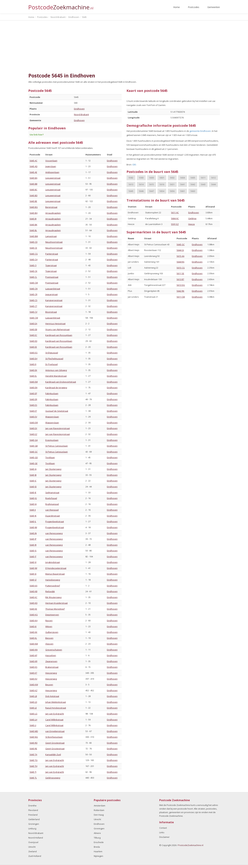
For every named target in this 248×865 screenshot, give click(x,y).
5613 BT (180, 279)
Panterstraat (51, 253)
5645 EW (34, 422)
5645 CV (33, 311)
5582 (131, 177)
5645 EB (33, 329)
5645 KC (33, 597)
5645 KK (33, 632)
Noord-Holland (35, 837)
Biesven (49, 638)
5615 (151, 184)
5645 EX (33, 428)
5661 (182, 191)
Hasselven (50, 655)
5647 (151, 191)
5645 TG (33, 760)
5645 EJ (33, 364)
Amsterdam (99, 805)
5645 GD (34, 457)
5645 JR (33, 544)
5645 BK (33, 224)
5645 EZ (33, 434)
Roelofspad (51, 498)
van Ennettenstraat (54, 731)
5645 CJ (33, 265)
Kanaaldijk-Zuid (53, 754)
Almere (97, 833)
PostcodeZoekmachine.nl (190, 845)
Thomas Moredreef (55, 608)
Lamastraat (51, 236)
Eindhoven (79, 108)
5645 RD (33, 742)
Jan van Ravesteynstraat (57, 428)
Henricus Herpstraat (55, 323)
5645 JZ (33, 579)
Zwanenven (51, 661)
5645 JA (33, 469)
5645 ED (33, 341)
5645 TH (33, 766)
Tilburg (97, 837)
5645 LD (33, 702)
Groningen (33, 823)
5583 (141, 177)
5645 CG (34, 253)
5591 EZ (175, 224)
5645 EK (33, 370)
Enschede (99, 842)
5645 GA (34, 440)
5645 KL (33, 638)
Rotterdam (99, 810)
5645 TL (33, 777)
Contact (163, 827)
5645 (131, 191)
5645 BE (33, 201)
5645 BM (34, 236)
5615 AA (180, 256)
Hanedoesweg (52, 579)
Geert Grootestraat (54, 742)
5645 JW (33, 568)
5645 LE (33, 707)
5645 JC (33, 480)
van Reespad (52, 509)
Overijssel (33, 842)
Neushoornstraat (54, 242)
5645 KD (33, 603)
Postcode (60, 5)
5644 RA (180, 261)
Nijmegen (98, 856)
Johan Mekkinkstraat (55, 702)
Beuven (49, 684)
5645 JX (33, 573)
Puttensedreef (52, 585)
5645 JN (33, 533)
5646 (141, 191)
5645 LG (33, 713)
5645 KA (33, 585)
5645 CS (33, 300)
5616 (162, 184)
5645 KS (33, 667)
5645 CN (33, 288)
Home (176, 7)
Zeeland (32, 851)
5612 (213, 177)
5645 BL (33, 230)
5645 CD (33, 242)
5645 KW (34, 684)
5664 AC (175, 218)
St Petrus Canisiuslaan (56, 445)
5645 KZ (33, 690)
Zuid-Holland (34, 856)
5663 (193, 191)
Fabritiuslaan (51, 393)
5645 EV (33, 416)
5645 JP (33, 539)
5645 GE (33, 463)
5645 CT (33, 306)
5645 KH (33, 620)
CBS (134, 164)
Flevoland (33, 810)
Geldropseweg (52, 777)
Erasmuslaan (51, 440)
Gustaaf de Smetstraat (56, 410)
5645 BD (33, 195)
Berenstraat (51, 207)
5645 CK (33, 271)
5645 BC (33, 189)
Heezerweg (51, 672)
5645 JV (33, 562)
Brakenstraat (51, 667)
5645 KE (33, 608)
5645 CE (33, 247)
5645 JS (33, 550)
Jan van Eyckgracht (54, 713)
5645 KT (33, 672)
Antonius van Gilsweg (56, 370)
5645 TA (33, 754)
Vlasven (49, 643)
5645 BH (33, 213)
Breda (97, 846)
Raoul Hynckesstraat (55, 707)
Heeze (191, 224)
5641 (182, 184)
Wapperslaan (52, 416)
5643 (203, 184)
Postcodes (193, 7)
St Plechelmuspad (54, 358)
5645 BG (34, 207)
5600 (151, 177)
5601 (162, 177)
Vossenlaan (51, 160)
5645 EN (33, 387)
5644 (213, 184)
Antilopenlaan (52, 172)
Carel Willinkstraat (54, 719)
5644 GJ (180, 250)
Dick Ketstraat (52, 696)
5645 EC (33, 335)
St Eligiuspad (51, 352)
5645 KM (34, 643)
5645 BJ (33, 218)
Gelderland (34, 819)
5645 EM (34, 381)
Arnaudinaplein (53, 213)
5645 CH (33, 259)
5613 (131, 184)
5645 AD (33, 166)
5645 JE (33, 492)
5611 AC (175, 212)
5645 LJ (33, 725)
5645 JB (33, 475)
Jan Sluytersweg (53, 469)
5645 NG (34, 736)
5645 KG (34, 614)
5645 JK (33, 515)
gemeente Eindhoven (200, 131)
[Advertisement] (124, 47)
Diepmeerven (52, 614)
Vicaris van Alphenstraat (57, 329)
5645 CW (34, 317)
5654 (162, 191)
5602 (172, 177)
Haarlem (98, 851)
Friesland (32, 814)
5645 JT (33, 556)
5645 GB (34, 445)
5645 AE (33, 172)
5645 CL (33, 277)
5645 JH (33, 504)
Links (161, 832)
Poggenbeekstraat (54, 521)
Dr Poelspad (51, 364)
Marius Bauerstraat (55, 573)
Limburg (32, 828)
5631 (172, 184)
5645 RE (33, 748)
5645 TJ (33, 772)
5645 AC (33, 160)
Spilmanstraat (52, 492)
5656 (172, 191)
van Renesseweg (54, 533)
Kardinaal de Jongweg (56, 387)
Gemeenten (213, 7)
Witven (48, 626)
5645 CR (33, 294)
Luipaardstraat (52, 288)
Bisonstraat (51, 311)
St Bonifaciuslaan (54, 736)
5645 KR (33, 661)
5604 (182, 177)
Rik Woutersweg (53, 597)
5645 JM (33, 527)
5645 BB (33, 183)
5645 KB (33, 591)
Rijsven (49, 620)
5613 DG (181, 285)
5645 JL (33, 521)
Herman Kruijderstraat (56, 603)
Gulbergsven (51, 632)
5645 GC (34, 451)
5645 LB (33, 696)
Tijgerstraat (51, 265)
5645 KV (33, 678)
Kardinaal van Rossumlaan (58, 335)
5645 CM (34, 282)
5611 (203, 177)
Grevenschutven (53, 649)
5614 (141, 184)
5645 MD (34, 731)
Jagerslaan (50, 166)
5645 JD (33, 486)
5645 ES (33, 405)
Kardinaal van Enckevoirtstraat (60, 381)
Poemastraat (51, 277)
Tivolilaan (50, 457)
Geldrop (192, 218)
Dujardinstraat (52, 515)
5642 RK (180, 290)
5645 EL (33, 375)
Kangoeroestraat (53, 300)
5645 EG (33, 352)
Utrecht (32, 846)
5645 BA (33, 178)
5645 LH (33, 719)
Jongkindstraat (52, 562)
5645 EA (33, 323)
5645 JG (33, 498)
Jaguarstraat (51, 294)
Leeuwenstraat (52, 178)
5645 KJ (33, 626)
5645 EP (33, 393)
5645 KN (33, 649)
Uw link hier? (37, 134)
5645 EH (33, 358)
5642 (193, 184)
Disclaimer (164, 837)
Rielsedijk (50, 591)
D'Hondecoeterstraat (55, 568)
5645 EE (33, 346)
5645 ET (33, 410)
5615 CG (181, 267)
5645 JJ (33, 509)
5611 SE (180, 273)
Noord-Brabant (81, 114)
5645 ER (33, 399)
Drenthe (32, 805)
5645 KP (33, 655)
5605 (193, 177)
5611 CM (181, 296)
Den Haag (99, 814)
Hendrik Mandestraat (56, 375)
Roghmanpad (52, 504)
